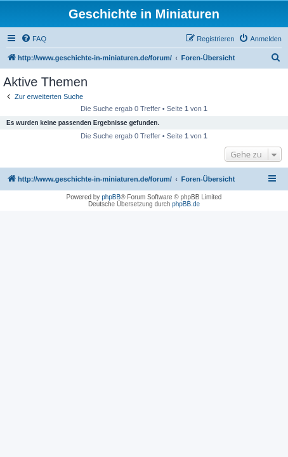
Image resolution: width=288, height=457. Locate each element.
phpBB (111, 197)
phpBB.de (186, 204)
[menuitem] (33, 38)
